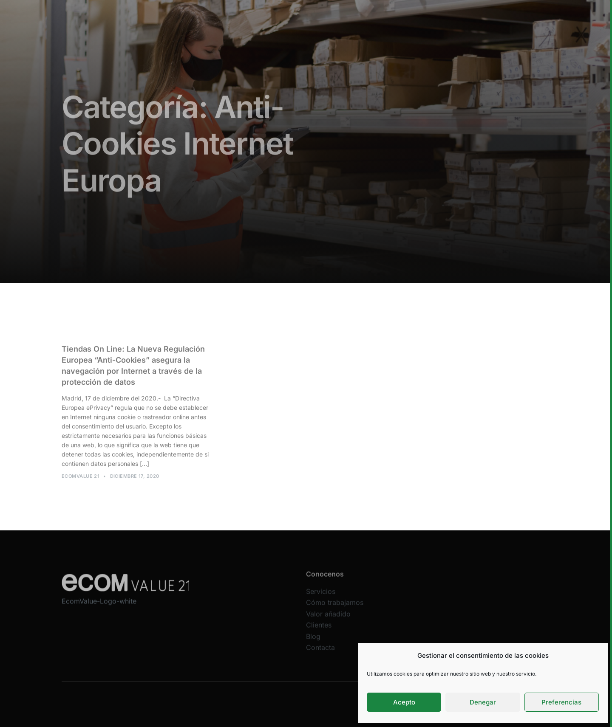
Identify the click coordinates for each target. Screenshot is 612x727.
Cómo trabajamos (301, 14)
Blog (313, 641)
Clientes (402, 14)
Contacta (320, 653)
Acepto (404, 702)
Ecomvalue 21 (80, 479)
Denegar (483, 702)
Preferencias (561, 702)
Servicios (250, 14)
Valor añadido (357, 14)
